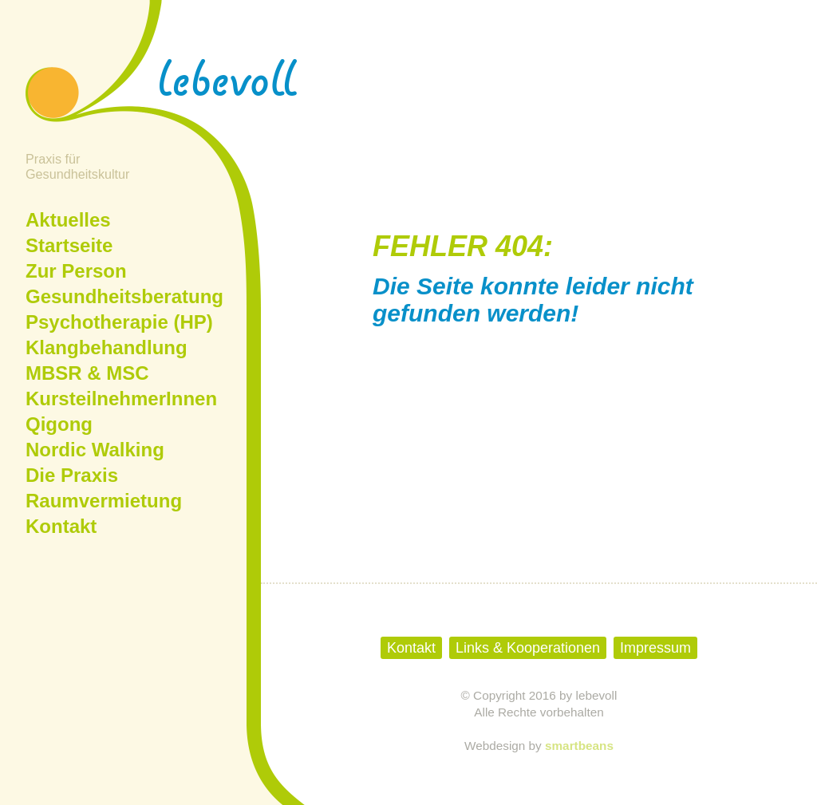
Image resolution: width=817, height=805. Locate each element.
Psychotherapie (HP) (119, 322)
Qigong (59, 424)
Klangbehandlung (106, 347)
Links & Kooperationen (528, 648)
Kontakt (61, 526)
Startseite (69, 245)
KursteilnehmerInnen (121, 398)
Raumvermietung (104, 500)
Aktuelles (68, 220)
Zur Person (76, 271)
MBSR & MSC (87, 373)
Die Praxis (72, 475)
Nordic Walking (95, 449)
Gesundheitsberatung (124, 296)
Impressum (655, 648)
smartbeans (579, 745)
